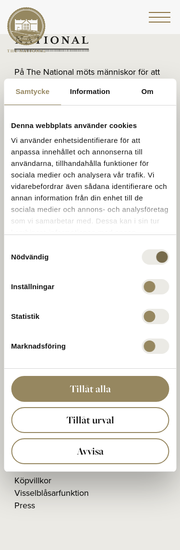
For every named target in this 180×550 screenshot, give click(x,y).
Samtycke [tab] (32, 91)
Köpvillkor (32, 480)
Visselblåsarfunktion (51, 493)
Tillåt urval (90, 420)
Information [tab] (90, 91)
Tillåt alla (90, 389)
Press (24, 505)
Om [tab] (148, 91)
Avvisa (90, 451)
